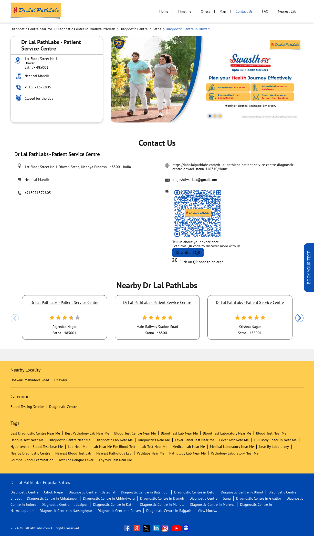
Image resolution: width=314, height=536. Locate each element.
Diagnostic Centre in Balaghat (92, 492)
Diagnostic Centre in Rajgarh (168, 510)
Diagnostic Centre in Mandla (162, 504)
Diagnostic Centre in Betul (194, 492)
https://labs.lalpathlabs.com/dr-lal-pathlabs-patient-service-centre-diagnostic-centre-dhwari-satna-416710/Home (233, 166)
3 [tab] (220, 116)
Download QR (188, 252)
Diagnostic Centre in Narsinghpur (66, 510)
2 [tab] (215, 116)
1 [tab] (209, 116)
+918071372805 (38, 87)
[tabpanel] (207, 79)
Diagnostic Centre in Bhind (242, 492)
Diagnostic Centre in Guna (210, 498)
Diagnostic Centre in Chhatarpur (52, 498)
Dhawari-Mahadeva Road (30, 380)
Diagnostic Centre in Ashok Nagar (37, 492)
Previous (15, 318)
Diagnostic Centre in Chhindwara (109, 498)
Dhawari (60, 380)
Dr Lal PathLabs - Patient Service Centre (64, 302)
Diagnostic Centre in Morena (212, 504)
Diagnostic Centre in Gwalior (258, 498)
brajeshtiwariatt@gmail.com (194, 179)
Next (299, 318)
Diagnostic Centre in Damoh (162, 498)
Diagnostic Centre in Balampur (145, 492)
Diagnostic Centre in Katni (113, 504)
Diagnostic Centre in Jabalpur (64, 504)
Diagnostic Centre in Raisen (119, 510)
